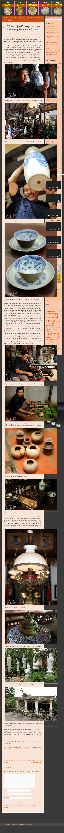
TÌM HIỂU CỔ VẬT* (50, 26)
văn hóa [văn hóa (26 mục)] (48, 343)
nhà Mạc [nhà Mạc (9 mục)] (47, 336)
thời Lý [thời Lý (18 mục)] (52, 339)
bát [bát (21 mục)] (47, 308)
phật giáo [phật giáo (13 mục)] (52, 336)
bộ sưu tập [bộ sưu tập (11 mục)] (55, 313)
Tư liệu (4, 20)
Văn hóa (22, 17)
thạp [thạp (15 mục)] (49, 339)
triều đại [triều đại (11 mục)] (47, 341)
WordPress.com (29, 824)
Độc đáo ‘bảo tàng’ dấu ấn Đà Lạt (52, 44)
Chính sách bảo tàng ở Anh (51, 42)
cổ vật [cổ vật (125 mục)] (49, 317)
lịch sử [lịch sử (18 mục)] (51, 329)
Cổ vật (27, 17)
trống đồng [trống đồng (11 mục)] (52, 341)
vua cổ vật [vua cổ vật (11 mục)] (57, 341)
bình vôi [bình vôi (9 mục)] (52, 308)
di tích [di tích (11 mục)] (49, 323)
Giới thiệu (10, 20)
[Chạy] (48, 187)
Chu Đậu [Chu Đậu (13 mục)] (57, 314)
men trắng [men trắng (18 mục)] (50, 331)
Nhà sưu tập (40, 17)
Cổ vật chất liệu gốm (27, 747)
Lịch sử (16, 17)
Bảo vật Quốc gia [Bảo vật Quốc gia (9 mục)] (49, 313)
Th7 (4, 26)
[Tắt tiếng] (58, 187)
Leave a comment (7, 751)
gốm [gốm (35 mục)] (52, 324)
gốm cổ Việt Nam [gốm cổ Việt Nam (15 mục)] (50, 325)
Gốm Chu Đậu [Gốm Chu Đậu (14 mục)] (57, 323)
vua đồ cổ (21, 748)
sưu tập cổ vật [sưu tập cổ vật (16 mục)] (49, 337)
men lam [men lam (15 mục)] (55, 329)
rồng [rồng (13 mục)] (55, 336)
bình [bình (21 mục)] (49, 308)
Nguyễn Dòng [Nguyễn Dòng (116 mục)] (52, 333)
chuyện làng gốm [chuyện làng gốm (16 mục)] (50, 314)
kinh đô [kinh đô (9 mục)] (47, 329)
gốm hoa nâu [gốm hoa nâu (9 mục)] (57, 325)
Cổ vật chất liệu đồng (11, 747)
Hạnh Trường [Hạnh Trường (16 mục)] (49, 327)
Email (5, 794)
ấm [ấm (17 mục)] (59, 348)
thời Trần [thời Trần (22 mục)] (57, 339)
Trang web (6, 797)
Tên (5, 790)
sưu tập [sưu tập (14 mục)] (58, 336)
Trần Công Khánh (11, 748)
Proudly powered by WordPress (11, 824)
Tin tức (10, 17)
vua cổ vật (17, 748)
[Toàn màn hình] (60, 187)
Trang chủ (5, 17)
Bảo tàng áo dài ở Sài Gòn (51, 39)
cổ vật (37, 747)
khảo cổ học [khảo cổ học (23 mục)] (56, 327)
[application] (53, 185)
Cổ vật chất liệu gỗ (19, 747)
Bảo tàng (33, 17)
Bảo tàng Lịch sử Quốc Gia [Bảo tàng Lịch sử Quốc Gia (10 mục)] (55, 311)
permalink (31, 748)
